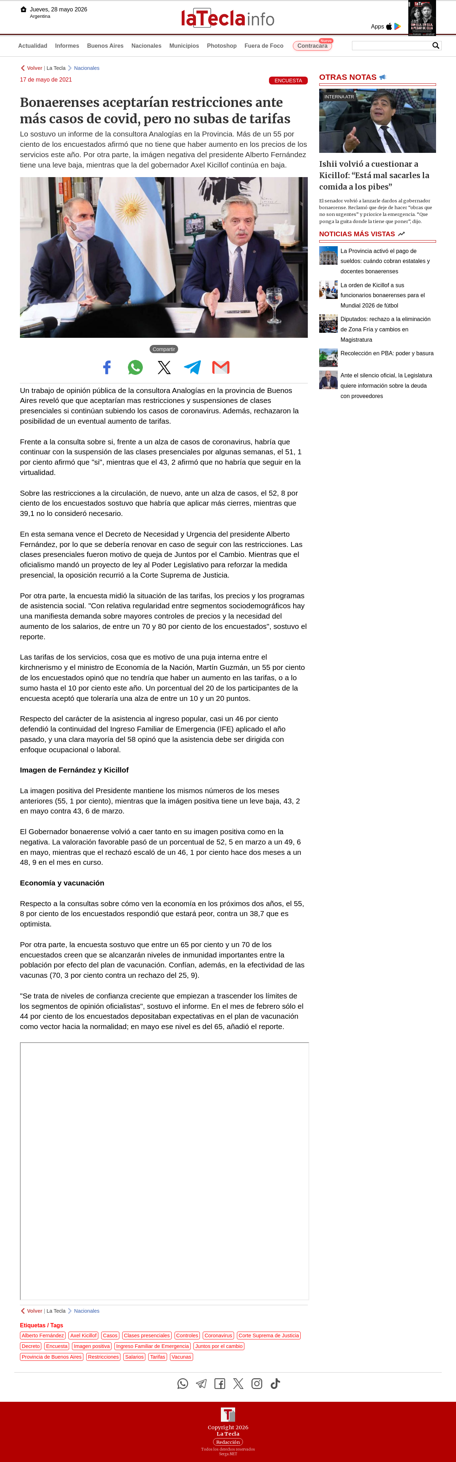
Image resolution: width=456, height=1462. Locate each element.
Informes (67, 46)
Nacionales (146, 46)
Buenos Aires (105, 46)
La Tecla (56, 68)
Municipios (184, 46)
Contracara (314, 45)
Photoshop (222, 46)
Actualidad (32, 46)
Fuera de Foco (264, 46)
